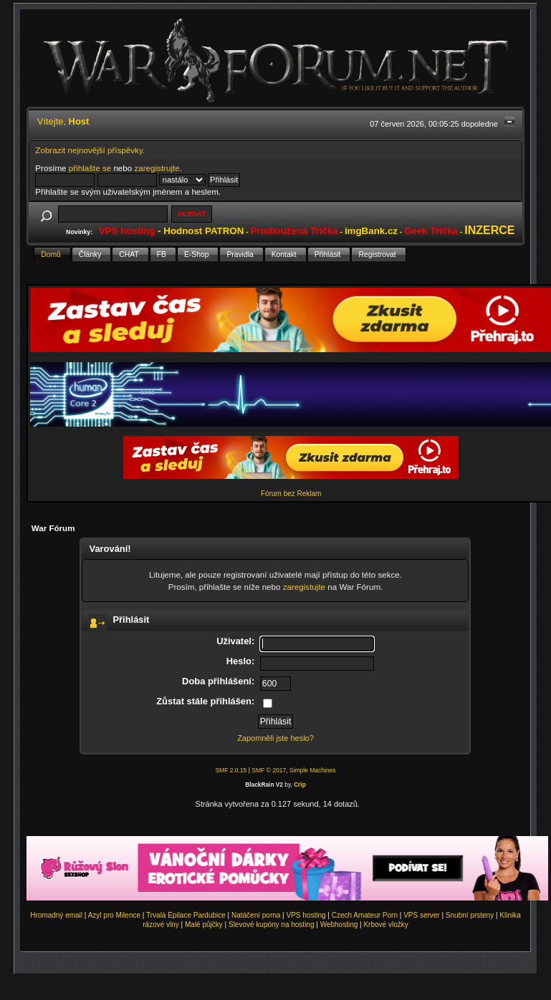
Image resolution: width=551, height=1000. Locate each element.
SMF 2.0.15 (230, 770)
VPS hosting (306, 915)
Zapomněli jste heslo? (275, 738)
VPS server (421, 915)
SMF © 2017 (268, 770)
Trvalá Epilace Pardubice (186, 915)
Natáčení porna (255, 915)
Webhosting (339, 924)
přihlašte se (90, 168)
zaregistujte (304, 586)
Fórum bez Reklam (291, 493)
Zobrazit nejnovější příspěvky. (90, 150)
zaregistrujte (156, 168)
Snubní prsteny (470, 915)
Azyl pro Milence (114, 915)
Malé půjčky (204, 924)
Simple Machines (312, 770)
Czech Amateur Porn (365, 915)
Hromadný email (56, 915)
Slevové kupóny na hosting (272, 924)
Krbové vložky (385, 924)
